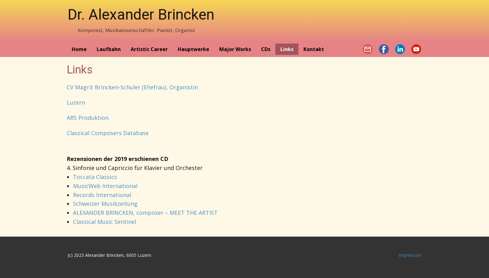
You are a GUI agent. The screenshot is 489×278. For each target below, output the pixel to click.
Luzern (76, 102)
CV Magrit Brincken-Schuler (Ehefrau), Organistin (132, 87)
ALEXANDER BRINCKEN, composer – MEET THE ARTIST (145, 212)
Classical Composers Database (108, 133)
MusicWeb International (105, 186)
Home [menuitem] (79, 49)
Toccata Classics (95, 177)
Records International (102, 195)
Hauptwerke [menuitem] (193, 49)
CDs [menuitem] (265, 49)
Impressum (410, 255)
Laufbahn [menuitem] (109, 49)
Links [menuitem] (286, 49)
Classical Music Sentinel (104, 221)
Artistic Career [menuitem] (149, 49)
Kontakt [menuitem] (313, 49)
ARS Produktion (88, 117)
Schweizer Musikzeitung (105, 203)
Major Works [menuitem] (235, 49)
